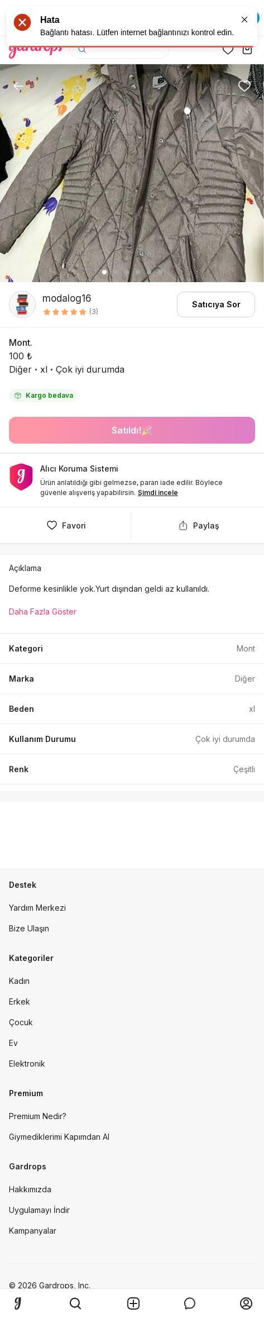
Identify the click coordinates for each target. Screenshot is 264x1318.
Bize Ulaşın (29, 928)
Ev (13, 1043)
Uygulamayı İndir (39, 1210)
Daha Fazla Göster (42, 611)
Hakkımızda (30, 1189)
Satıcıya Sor (216, 304)
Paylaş (197, 525)
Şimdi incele (158, 492)
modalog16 (67, 298)
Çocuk (21, 1022)
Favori (65, 525)
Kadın (19, 981)
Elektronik (27, 1063)
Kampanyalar (32, 1230)
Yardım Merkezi (37, 907)
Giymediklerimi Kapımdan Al (59, 1136)
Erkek (19, 1001)
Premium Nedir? (37, 1116)
